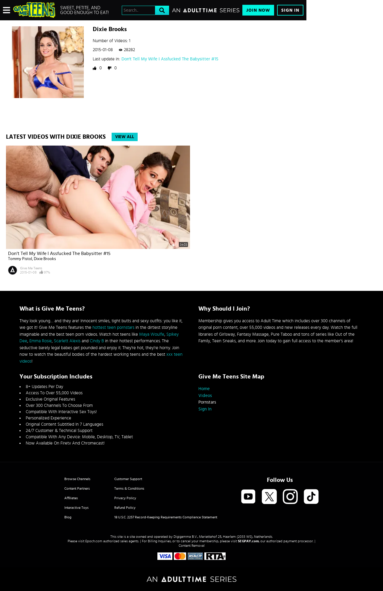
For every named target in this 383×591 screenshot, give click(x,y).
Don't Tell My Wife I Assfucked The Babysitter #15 (169, 59)
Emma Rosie (40, 341)
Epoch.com (93, 541)
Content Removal (192, 545)
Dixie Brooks (45, 259)
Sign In (290, 10)
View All (124, 137)
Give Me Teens (31, 268)
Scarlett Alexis (67, 341)
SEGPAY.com (248, 541)
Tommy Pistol (20, 259)
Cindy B (97, 341)
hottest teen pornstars (113, 327)
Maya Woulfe (151, 334)
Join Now (258, 10)
